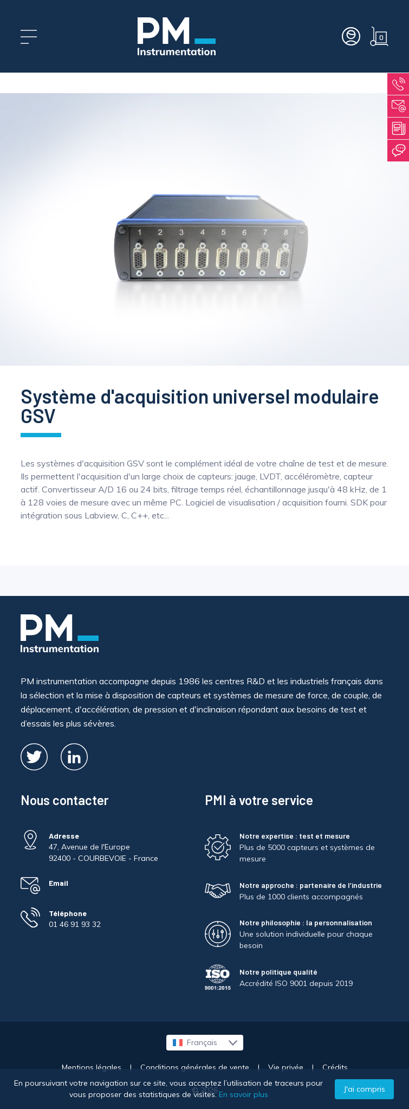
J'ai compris (364, 1089)
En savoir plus (243, 1094)
